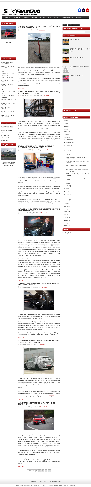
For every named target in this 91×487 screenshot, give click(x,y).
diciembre (68, 139)
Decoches (5, 140)
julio (67, 183)
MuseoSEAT (5, 138)
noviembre (69, 142)
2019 (65, 137)
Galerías (56, 17)
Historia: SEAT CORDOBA (77, 57)
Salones (42, 17)
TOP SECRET (25, 17)
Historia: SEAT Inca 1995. (77, 75)
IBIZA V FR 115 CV (7, 77)
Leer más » (21, 88)
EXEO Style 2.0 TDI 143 (8, 119)
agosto (68, 151)
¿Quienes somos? (67, 17)
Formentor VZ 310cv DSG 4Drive (7, 63)
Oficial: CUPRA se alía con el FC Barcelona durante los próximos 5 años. (36, 146)
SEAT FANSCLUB (44, 481)
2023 (65, 126)
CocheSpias (5, 135)
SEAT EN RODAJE (7, 130)
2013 (65, 217)
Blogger (59, 481)
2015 (65, 212)
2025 (65, 120)
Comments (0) (42, 30)
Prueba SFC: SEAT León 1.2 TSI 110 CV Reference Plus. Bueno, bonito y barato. (80, 50)
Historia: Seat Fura (75, 39)
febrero (68, 197)
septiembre (69, 148)
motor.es (51, 395)
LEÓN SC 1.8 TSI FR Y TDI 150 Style (8, 115)
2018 (65, 203)
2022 (65, 129)
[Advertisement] (8, 50)
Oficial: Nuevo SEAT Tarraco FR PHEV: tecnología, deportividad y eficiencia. (39, 92)
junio (67, 186)
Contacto (79, 17)
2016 (65, 209)
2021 (65, 132)
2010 (65, 225)
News (64, 24)
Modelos (17, 17)
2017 (65, 206)
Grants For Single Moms (69, 485)
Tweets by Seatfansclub (69, 232)
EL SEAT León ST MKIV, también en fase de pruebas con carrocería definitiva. (38, 341)
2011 (65, 223)
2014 (65, 214)
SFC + (49, 17)
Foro (70, 24)
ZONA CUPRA (7, 17)
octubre (68, 145)
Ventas (34, 17)
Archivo (76, 24)
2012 (65, 220)
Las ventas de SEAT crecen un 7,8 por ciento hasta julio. (36, 403)
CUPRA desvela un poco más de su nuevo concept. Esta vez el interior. (39, 284)
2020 (65, 134)
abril (67, 191)
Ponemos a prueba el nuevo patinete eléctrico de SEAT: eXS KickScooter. (39, 27)
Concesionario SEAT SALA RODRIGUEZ (7, 127)
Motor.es (4, 133)
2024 (65, 123)
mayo (67, 188)
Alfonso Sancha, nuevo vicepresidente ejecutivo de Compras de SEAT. (39, 209)
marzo (68, 194)
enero (67, 199)
